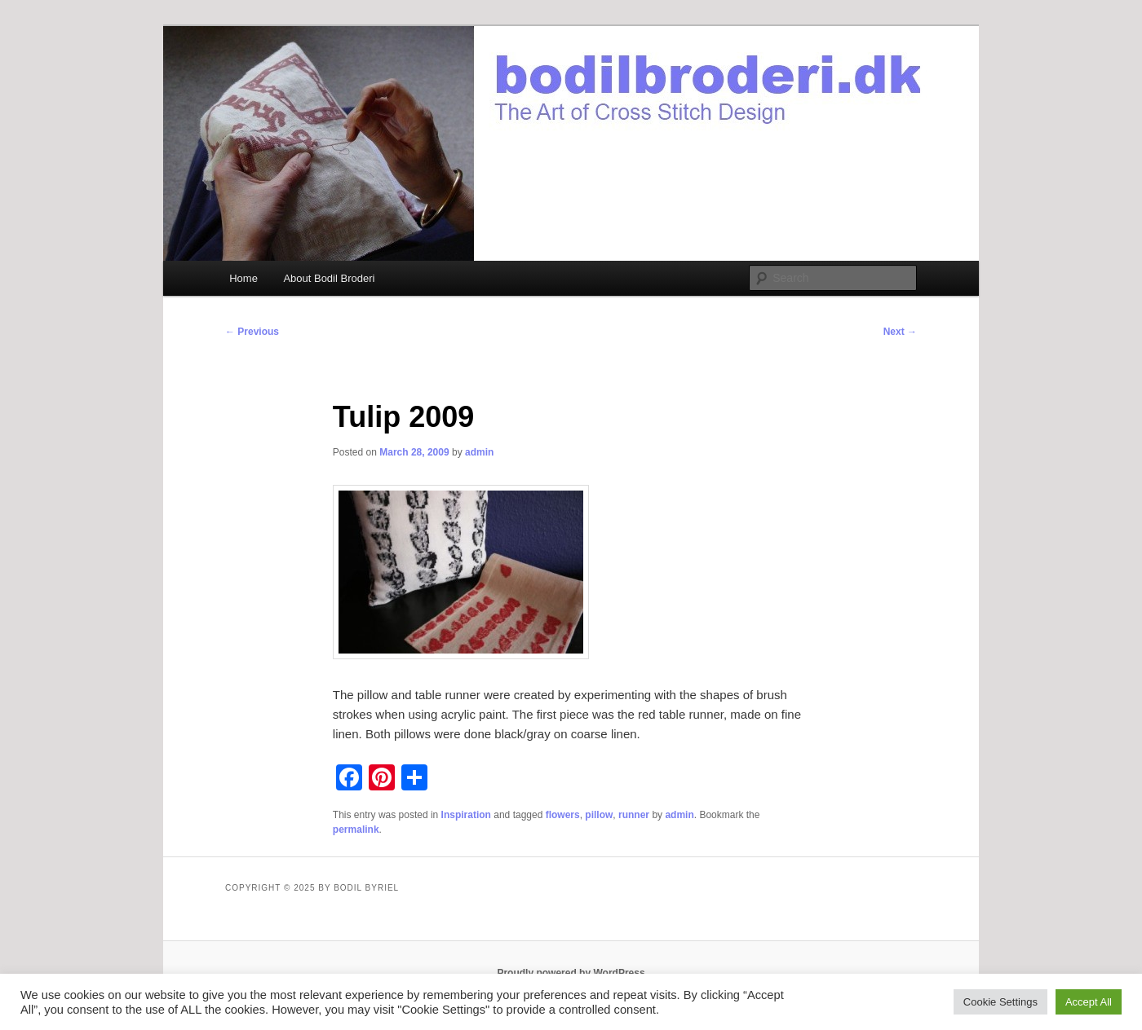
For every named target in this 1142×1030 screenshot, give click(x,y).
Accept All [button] (1088, 1002)
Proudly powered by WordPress (570, 973)
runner (633, 815)
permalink (356, 829)
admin (479, 452)
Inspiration (466, 815)
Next (900, 331)
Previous (252, 331)
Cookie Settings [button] (1000, 1002)
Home (243, 278)
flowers (563, 815)
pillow (599, 815)
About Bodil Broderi (328, 278)
